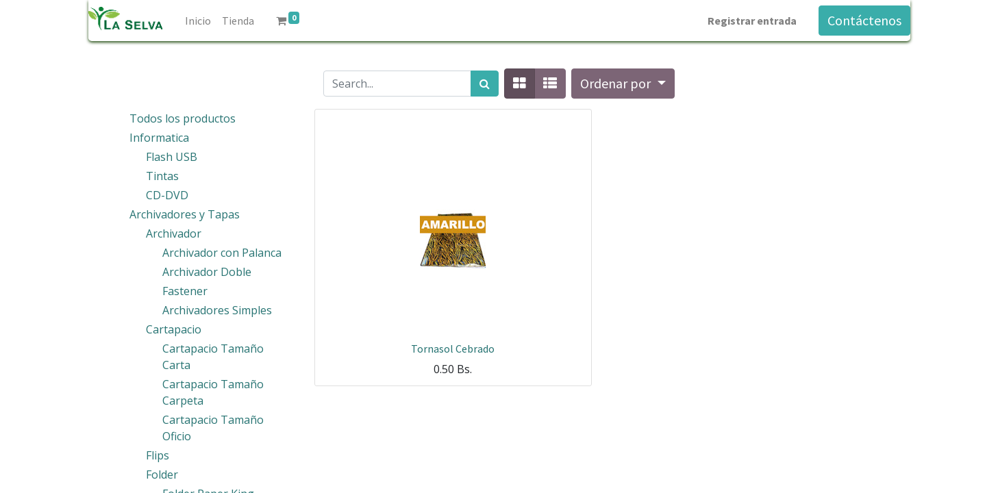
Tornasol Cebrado (453, 348)
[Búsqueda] (485, 84)
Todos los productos (182, 118)
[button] (622, 83)
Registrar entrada (752, 20)
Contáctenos (864, 20)
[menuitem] (197, 20)
